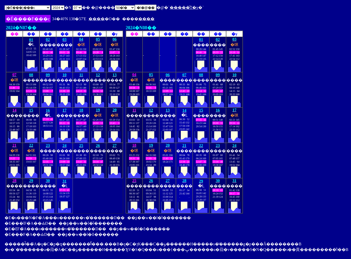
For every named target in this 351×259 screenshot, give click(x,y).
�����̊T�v (184, 7)
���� (97, 19)
